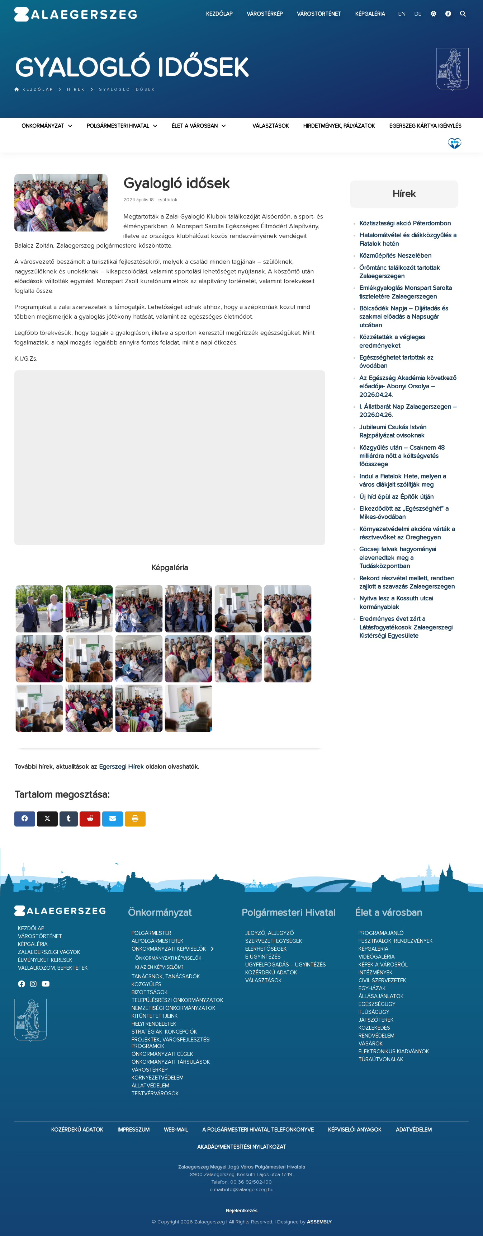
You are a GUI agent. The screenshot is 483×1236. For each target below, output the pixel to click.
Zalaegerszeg (75, 14)
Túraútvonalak (381, 1059)
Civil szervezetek (382, 980)
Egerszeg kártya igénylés (425, 126)
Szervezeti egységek (273, 941)
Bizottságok (150, 992)
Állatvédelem (150, 1085)
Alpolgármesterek (158, 941)
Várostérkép (265, 14)
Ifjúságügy (374, 1012)
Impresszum (134, 1130)
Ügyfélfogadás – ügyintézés (285, 965)
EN (402, 14)
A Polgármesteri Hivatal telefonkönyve (258, 1130)
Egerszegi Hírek (121, 767)
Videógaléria (377, 957)
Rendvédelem (376, 1036)
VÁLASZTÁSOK (270, 126)
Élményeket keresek (45, 960)
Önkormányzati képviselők (169, 949)
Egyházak (372, 988)
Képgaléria (370, 14)
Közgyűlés (146, 984)
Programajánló (381, 933)
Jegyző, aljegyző (269, 933)
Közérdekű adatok (271, 972)
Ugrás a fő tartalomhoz (451, 3)
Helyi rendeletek (154, 1024)
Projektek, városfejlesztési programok (171, 1043)
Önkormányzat (43, 126)
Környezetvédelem (158, 1078)
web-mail (176, 1130)
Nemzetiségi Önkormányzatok (174, 1008)
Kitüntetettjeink (155, 1016)
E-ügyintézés (263, 957)
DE (418, 14)
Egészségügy (377, 1004)
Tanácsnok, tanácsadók (166, 976)
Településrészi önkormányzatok (177, 1000)
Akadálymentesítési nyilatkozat (241, 1147)
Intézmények (376, 972)
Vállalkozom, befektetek (53, 968)
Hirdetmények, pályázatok (339, 126)
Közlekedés (374, 1028)
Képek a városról (383, 965)
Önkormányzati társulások (171, 1062)
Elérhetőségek (266, 949)
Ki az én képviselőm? (159, 967)
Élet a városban (195, 126)
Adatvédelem (414, 1130)
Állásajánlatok (381, 996)
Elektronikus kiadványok (394, 1051)
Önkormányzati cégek (162, 1054)
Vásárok (371, 1044)
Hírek (76, 90)
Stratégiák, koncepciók (164, 1032)
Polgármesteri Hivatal (118, 126)
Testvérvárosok (155, 1093)
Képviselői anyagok (355, 1130)
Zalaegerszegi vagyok (49, 952)
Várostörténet (319, 14)
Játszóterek (376, 1020)
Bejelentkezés (241, 1210)
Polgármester (151, 933)
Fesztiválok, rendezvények (396, 941)
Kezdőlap (219, 14)
